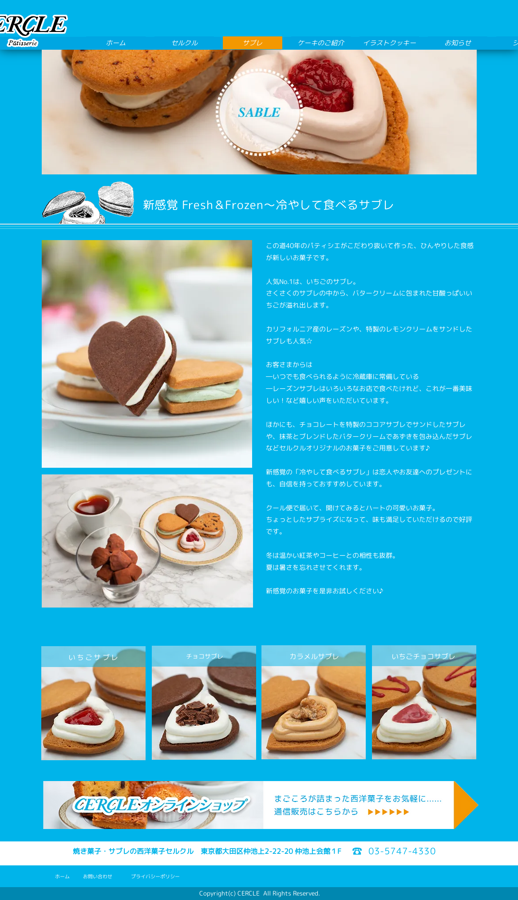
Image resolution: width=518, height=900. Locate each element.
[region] (93, 703)
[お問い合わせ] (98, 876)
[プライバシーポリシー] (155, 876)
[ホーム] (62, 876)
